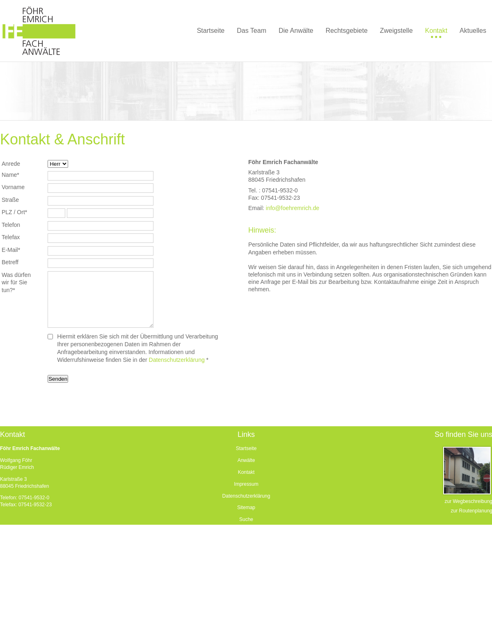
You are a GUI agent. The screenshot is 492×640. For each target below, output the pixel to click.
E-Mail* (11, 250)
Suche (246, 519)
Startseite (246, 448)
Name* (10, 174)
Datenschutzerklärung (177, 360)
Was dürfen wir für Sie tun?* (16, 283)
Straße (10, 200)
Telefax (11, 237)
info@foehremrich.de (292, 208)
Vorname (13, 187)
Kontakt (246, 472)
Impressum (246, 484)
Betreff (10, 262)
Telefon (11, 225)
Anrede (11, 163)
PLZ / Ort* (14, 212)
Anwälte (246, 460)
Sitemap (246, 507)
